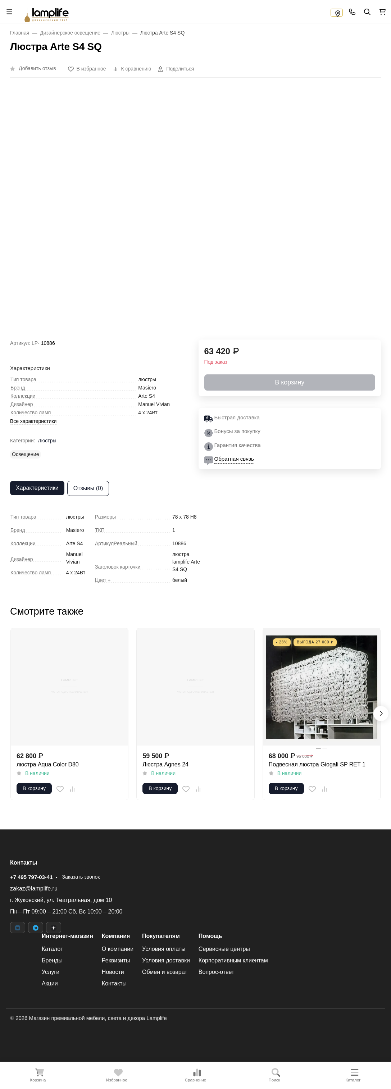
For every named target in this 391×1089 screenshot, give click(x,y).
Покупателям (161, 936)
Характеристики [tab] (37, 488)
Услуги (50, 972)
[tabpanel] (195, 548)
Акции (50, 983)
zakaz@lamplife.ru (34, 888)
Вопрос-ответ (216, 972)
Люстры (47, 440)
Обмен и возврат (164, 972)
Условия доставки (166, 960)
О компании (117, 949)
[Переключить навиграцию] (9, 11)
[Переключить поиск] (367, 11)
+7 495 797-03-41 (31, 877)
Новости (113, 972)
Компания (116, 936)
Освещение (25, 454)
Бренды (52, 960)
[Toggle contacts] (352, 11)
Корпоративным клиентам (233, 960)
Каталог (52, 949)
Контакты (114, 983)
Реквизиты (116, 960)
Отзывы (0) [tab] (88, 488)
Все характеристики (33, 421)
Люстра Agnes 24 (165, 764)
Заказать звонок (81, 877)
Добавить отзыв (37, 68)
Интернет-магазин (67, 936)
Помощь (210, 936)
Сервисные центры (224, 949)
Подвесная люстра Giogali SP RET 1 (317, 764)
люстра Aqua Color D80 (48, 764)
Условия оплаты (163, 949)
